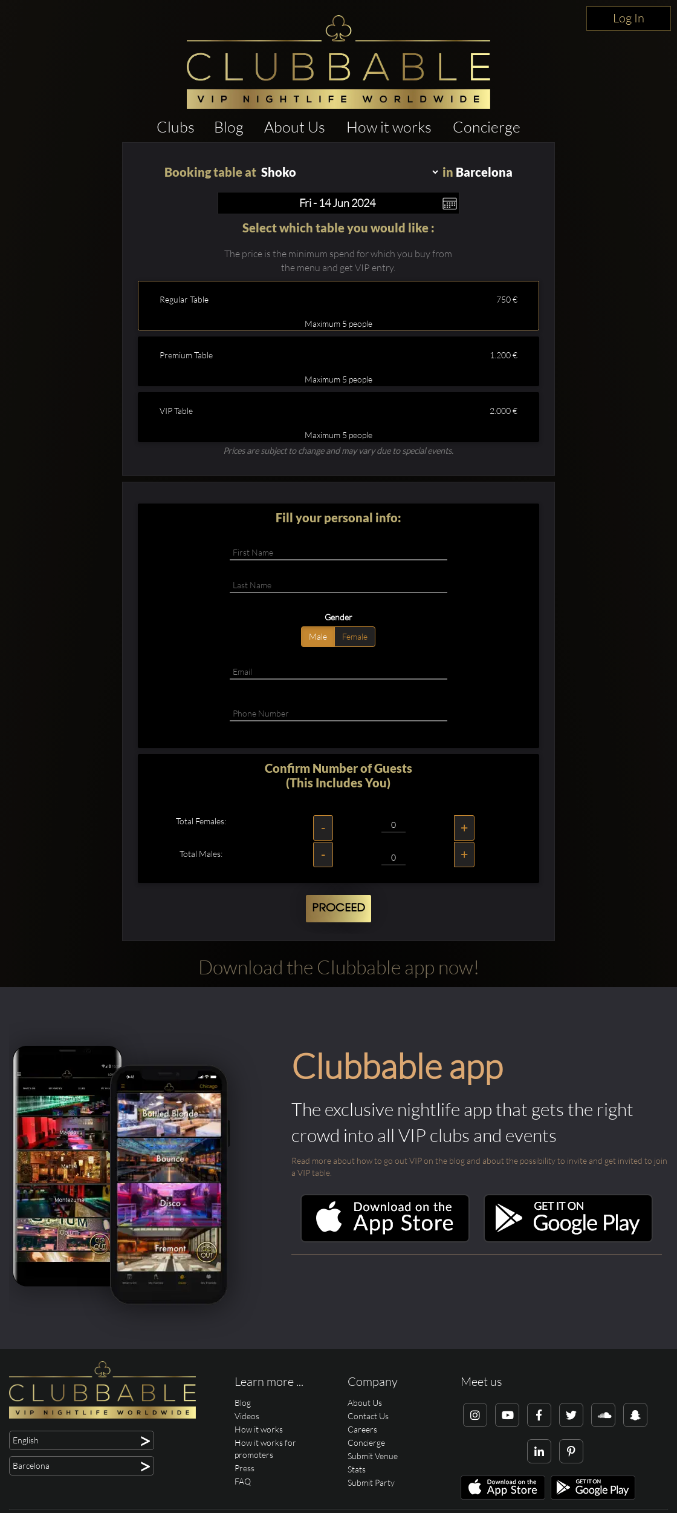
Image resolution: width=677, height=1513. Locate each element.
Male (318, 636)
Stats (357, 1469)
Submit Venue (373, 1456)
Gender (338, 617)
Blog (229, 126)
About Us (294, 126)
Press (244, 1468)
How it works (389, 126)
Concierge (486, 126)
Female (355, 636)
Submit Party (371, 1482)
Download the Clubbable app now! (338, 967)
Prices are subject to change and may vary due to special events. (338, 450)
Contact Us (368, 1416)
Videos (247, 1416)
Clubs (176, 126)
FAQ (243, 1481)
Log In (628, 17)
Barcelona (484, 172)
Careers (362, 1429)
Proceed (338, 908)
